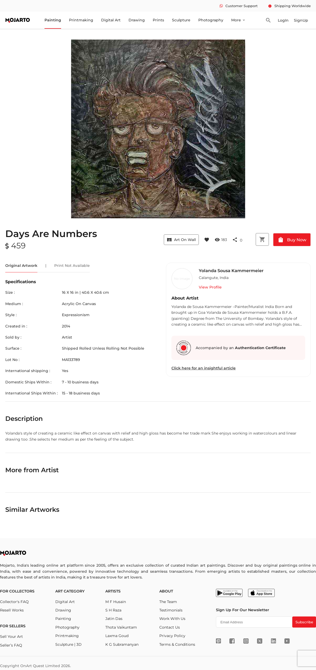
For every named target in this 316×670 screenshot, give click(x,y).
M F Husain (115, 601)
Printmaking (81, 20)
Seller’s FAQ (11, 645)
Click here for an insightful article (203, 368)
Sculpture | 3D (68, 644)
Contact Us (169, 627)
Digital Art (111, 20)
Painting (53, 20)
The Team (168, 601)
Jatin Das (113, 618)
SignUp (301, 20)
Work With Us (172, 618)
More (238, 20)
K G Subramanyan (122, 644)
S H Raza (113, 610)
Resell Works (12, 610)
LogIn (283, 20)
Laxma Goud (117, 635)
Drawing (137, 20)
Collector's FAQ (14, 601)
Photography (210, 20)
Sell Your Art (11, 636)
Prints (158, 20)
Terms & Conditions (177, 644)
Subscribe (304, 622)
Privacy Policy (172, 635)
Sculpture (181, 20)
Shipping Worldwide (289, 6)
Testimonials (170, 610)
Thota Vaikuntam (121, 627)
